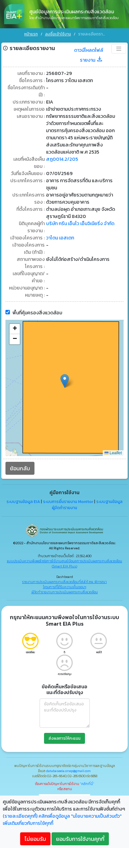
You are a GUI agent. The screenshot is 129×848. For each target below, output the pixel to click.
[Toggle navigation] (118, 48)
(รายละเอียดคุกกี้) (20, 816)
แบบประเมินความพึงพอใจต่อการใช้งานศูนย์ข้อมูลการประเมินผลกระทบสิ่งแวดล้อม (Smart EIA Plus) (64, 563)
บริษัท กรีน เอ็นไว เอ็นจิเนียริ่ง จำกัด (80, 222)
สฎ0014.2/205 (62, 158)
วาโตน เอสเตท (60, 237)
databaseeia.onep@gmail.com (68, 770)
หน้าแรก (31, 34)
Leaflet (113, 452)
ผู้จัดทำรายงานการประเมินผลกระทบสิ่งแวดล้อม (64, 591)
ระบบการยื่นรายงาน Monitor (68, 501)
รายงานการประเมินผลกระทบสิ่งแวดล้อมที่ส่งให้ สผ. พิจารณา (64, 581)
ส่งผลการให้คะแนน (64, 738)
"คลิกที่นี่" (87, 783)
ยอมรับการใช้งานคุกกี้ (80, 839)
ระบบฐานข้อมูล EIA (23, 501)
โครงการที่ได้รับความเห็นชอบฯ (64, 586)
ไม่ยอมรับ (35, 839)
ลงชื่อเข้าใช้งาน (58, 34)
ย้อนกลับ (20, 468)
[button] (64, 380)
